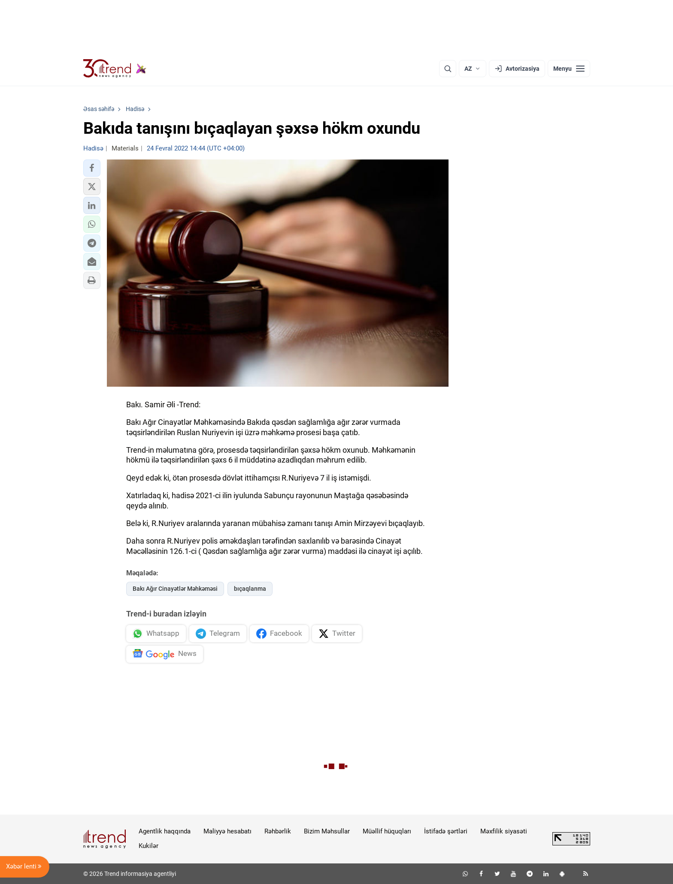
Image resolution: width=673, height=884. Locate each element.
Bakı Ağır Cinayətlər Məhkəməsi (175, 588)
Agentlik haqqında (165, 831)
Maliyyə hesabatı (227, 831)
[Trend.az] (115, 68)
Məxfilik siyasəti (503, 831)
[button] (92, 168)
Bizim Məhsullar (327, 831)
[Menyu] (569, 68)
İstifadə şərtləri (445, 831)
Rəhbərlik (277, 831)
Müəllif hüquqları (387, 831)
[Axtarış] (447, 68)
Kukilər (148, 846)
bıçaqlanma (250, 588)
